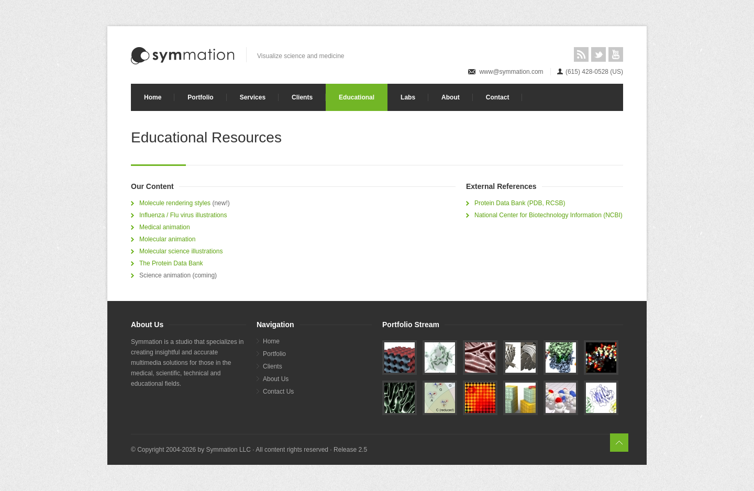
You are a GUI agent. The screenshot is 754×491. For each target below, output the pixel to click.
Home (152, 97)
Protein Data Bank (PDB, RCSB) (519, 203)
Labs (408, 97)
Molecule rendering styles (174, 203)
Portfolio (200, 97)
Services (252, 97)
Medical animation (164, 227)
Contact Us (278, 391)
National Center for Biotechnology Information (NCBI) (548, 215)
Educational (356, 97)
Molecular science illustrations (181, 251)
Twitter (598, 54)
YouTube (615, 54)
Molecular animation (167, 239)
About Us (276, 379)
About (450, 97)
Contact (497, 97)
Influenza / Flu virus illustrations (183, 215)
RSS (581, 54)
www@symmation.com (511, 71)
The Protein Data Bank (171, 263)
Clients (302, 97)
